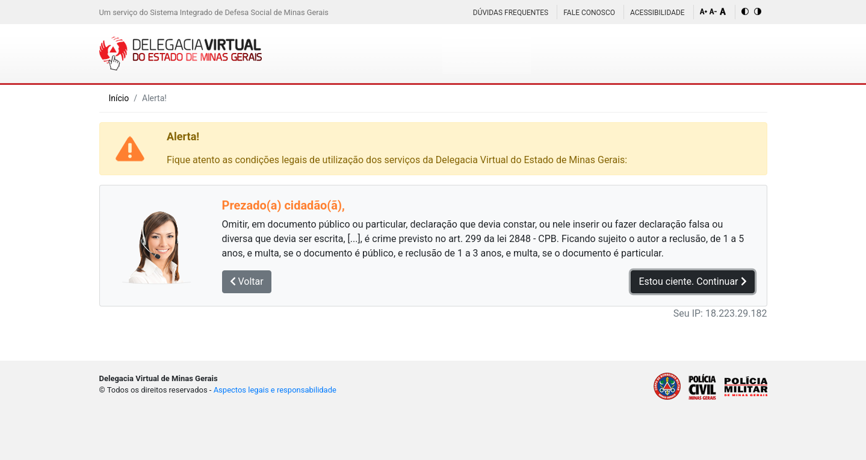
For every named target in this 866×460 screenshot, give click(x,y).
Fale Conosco (589, 12)
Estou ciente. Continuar (692, 281)
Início (119, 98)
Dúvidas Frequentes (510, 12)
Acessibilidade (657, 12)
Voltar (247, 281)
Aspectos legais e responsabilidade (275, 389)
